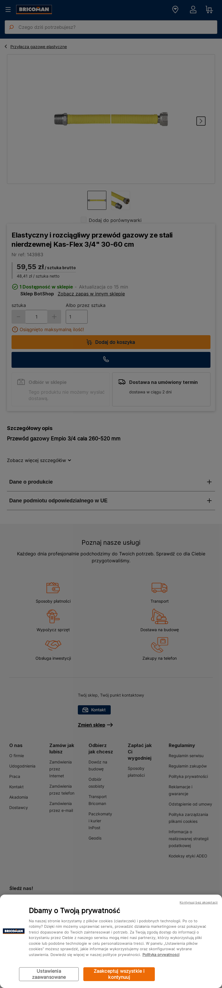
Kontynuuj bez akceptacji (199, 902)
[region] (111, 941)
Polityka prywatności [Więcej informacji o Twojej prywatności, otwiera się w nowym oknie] (160, 954)
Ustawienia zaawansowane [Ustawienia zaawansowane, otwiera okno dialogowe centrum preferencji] (49, 974)
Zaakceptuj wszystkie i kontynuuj (119, 974)
